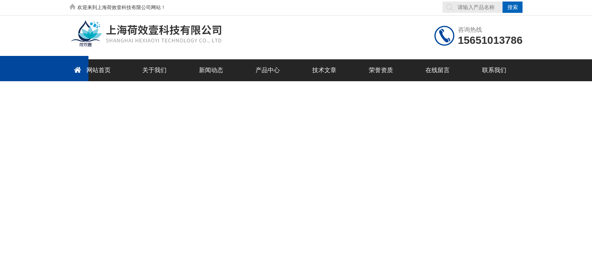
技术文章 (324, 70)
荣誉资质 (381, 70)
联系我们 (494, 70)
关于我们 (154, 70)
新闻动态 (211, 70)
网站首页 (91, 69)
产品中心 (268, 70)
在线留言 (438, 70)
